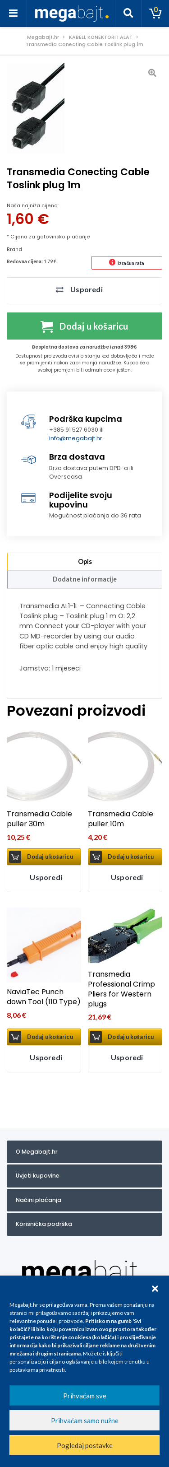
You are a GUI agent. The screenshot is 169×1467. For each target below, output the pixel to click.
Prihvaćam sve (84, 1396)
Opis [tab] (85, 561)
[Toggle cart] (155, 13)
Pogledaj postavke (85, 1445)
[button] (155, 1287)
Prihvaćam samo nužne (85, 1420)
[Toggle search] (128, 13)
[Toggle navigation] (13, 13)
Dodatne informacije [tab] (85, 579)
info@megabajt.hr (75, 438)
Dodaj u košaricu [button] (50, 856)
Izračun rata (131, 263)
